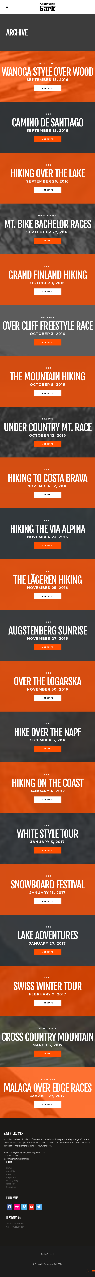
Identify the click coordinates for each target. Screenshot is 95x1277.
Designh (50, 1254)
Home (9, 1168)
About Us (10, 1171)
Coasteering (11, 1174)
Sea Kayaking (12, 1180)
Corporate (11, 1177)
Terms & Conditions (15, 1223)
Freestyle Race (47, 63)
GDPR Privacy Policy (15, 1227)
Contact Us (11, 1187)
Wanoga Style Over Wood (47, 72)
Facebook (10, 1184)
